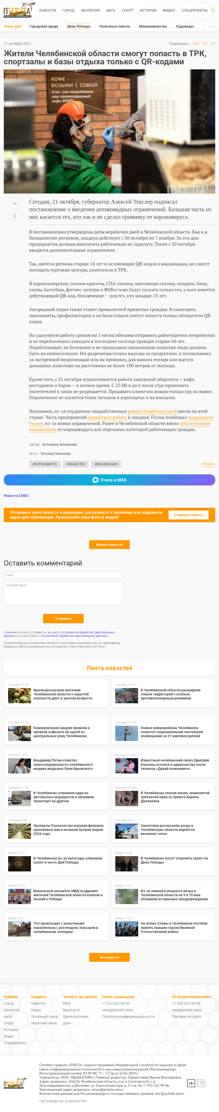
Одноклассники (75, 1017)
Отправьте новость (188, 515)
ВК (205, 44)
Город (68, 10)
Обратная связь (44, 1023)
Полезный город (44, 1017)
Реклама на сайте (186, 1017)
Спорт (128, 10)
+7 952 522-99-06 (116, 1003)
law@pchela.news (169, 1093)
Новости (47, 10)
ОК (213, 44)
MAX (196, 44)
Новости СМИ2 (16, 495)
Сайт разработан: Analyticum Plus (63, 1101)
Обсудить (208, 464)
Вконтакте (71, 1010)
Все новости (109, 957)
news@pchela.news (117, 1010)
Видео (169, 10)
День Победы (78, 26)
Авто (110, 10)
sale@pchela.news (186, 1010)
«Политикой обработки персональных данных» (74, 636)
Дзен (67, 1023)
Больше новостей (109, 545)
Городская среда (43, 26)
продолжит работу (107, 417)
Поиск (36, 1010)
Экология (90, 10)
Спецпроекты (194, 10)
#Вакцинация (106, 464)
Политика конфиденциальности (128, 1017)
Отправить (63, 618)
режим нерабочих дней (153, 411)
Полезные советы (114, 26)
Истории (148, 10)
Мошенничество (153, 26)
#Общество (76, 464)
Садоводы (185, 26)
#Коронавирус (45, 464)
